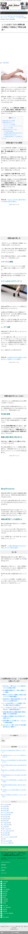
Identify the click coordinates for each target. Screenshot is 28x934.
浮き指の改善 (8, 131)
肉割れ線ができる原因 (8, 120)
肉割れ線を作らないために (9, 129)
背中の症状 (5, 816)
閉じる (13, 117)
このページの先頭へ (15, 932)
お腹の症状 (5, 818)
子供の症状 (5, 832)
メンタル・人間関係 (7, 843)
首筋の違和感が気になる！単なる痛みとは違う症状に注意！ (14, 775)
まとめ (4, 138)
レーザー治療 (8, 127)
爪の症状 (4, 826)
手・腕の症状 (5, 822)
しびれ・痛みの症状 (7, 830)
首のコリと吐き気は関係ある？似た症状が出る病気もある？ (14, 761)
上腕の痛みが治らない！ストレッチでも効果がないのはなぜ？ (14, 756)
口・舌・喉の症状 (6, 812)
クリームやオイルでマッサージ (13, 126)
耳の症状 (4, 808)
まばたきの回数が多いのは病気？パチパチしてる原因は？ (14, 795)
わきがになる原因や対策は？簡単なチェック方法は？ (13, 751)
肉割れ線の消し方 (7, 122)
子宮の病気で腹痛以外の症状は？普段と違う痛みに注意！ (14, 785)
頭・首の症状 (5, 804)
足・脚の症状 (4, 62)
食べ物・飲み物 (6, 841)
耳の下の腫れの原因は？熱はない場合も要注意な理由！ (14, 766)
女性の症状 (5, 834)
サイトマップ (4, 872)
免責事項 (3, 870)
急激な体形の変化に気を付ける (13, 133)
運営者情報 (3, 864)
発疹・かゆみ (5, 828)
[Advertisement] (14, 48)
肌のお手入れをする (10, 134)
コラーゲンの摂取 (9, 124)
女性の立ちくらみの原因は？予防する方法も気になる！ (14, 770)
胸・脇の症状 (5, 814)
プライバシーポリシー (5, 862)
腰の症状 (4, 820)
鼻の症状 (4, 810)
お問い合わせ (4, 867)
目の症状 (4, 806)
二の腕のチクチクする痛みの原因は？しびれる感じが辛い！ (14, 790)
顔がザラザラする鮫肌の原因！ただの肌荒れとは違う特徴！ (14, 780)
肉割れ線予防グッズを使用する (13, 136)
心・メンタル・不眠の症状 (8, 836)
